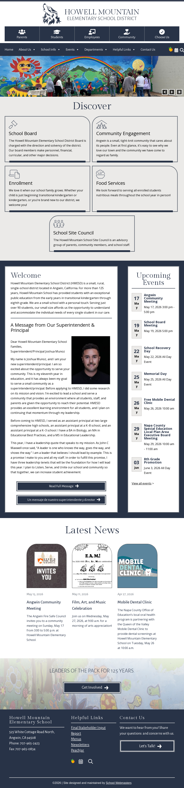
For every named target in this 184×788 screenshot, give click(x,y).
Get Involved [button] (92, 687)
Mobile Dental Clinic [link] (135, 602)
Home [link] (9, 49)
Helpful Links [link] (124, 50)
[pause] (179, 92)
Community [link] (126, 37)
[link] (52, 25)
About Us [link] (27, 50)
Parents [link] (22, 37)
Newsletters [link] (80, 745)
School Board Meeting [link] (154, 323)
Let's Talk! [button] (147, 746)
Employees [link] (92, 37)
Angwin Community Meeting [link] (153, 298)
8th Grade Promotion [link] (153, 460)
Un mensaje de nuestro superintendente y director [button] (61, 500)
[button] (165, 92)
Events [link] (72, 50)
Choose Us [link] (162, 37)
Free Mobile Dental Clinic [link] (159, 401)
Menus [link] (76, 739)
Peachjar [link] (77, 750)
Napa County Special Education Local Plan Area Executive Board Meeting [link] (158, 431)
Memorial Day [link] (155, 373)
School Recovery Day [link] (157, 349)
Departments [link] (95, 50)
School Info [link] (50, 50)
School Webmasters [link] (119, 782)
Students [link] (57, 37)
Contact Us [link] (148, 49)
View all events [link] (141, 483)
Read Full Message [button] (61, 486)
